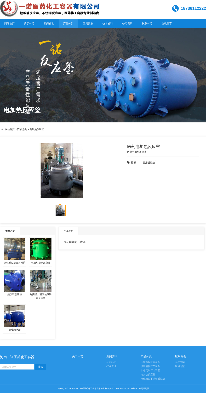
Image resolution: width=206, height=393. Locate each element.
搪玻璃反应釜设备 (150, 366)
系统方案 (180, 362)
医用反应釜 (149, 162)
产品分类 (68, 23)
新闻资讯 (49, 23)
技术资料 (107, 23)
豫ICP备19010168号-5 (126, 388)
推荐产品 (10, 231)
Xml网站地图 (143, 388)
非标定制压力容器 (150, 370)
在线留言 (167, 23)
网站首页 (9, 23)
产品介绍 (68, 231)
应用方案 (180, 366)
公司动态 (111, 362)
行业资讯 (111, 366)
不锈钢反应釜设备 (150, 362)
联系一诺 (147, 23)
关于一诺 (29, 23)
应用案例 (88, 23)
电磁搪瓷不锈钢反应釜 (153, 378)
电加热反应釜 (37, 129)
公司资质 (127, 23)
